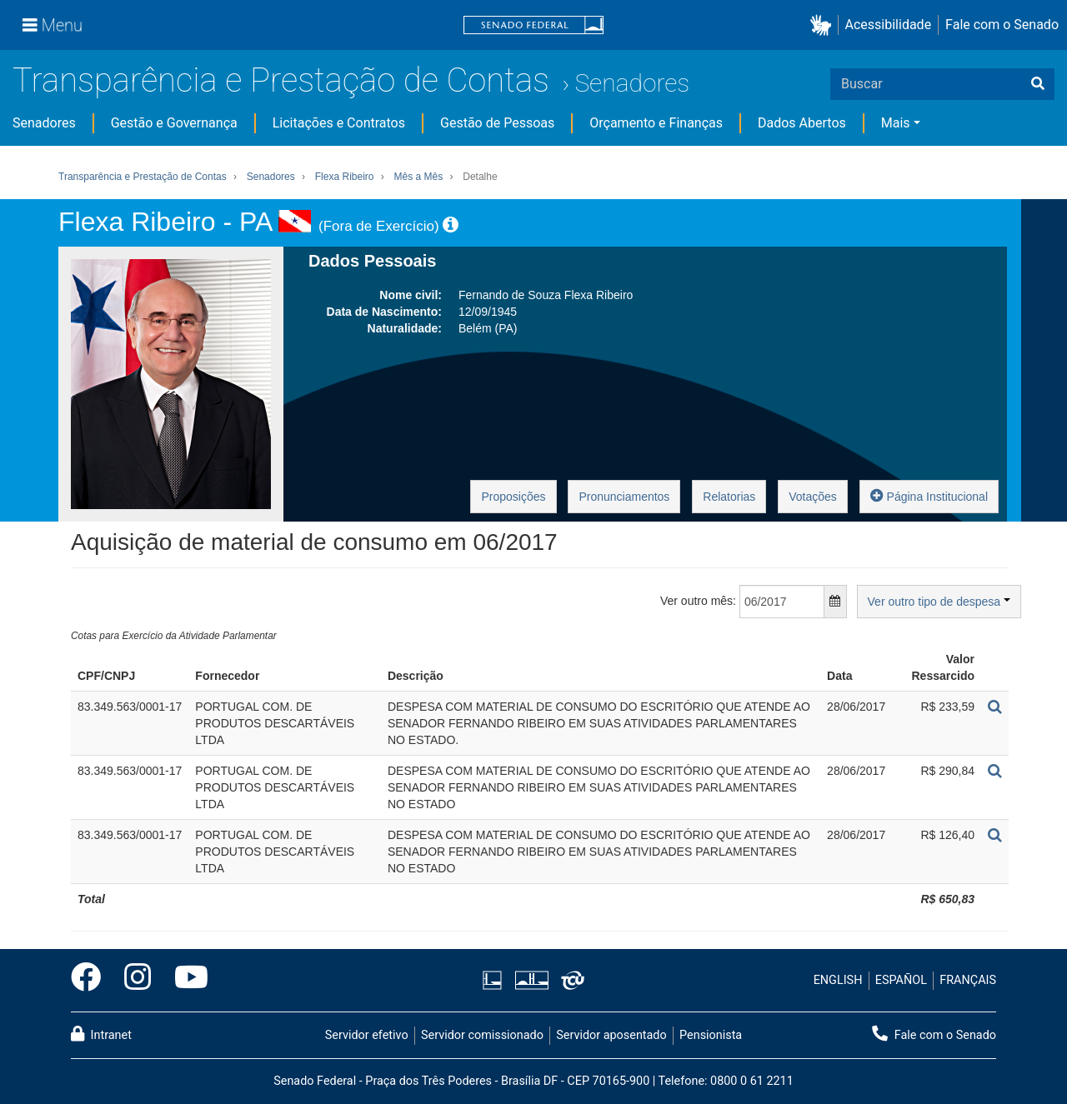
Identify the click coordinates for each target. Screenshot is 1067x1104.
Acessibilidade (888, 24)
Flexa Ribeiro (344, 176)
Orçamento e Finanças (656, 123)
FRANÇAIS (967, 980)
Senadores (631, 82)
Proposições (513, 496)
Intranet (101, 1034)
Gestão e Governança (174, 123)
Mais (895, 123)
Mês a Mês (418, 176)
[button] (824, 25)
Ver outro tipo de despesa (939, 601)
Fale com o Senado (1002, 24)
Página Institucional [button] (929, 495)
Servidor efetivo (366, 1035)
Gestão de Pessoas (497, 123)
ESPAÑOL (901, 980)
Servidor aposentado (611, 1035)
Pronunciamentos (624, 496)
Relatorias (729, 496)
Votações (813, 496)
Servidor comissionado (482, 1035)
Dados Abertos (802, 123)
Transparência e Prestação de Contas (281, 80)
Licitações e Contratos (339, 123)
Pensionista (710, 1035)
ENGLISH (838, 980)
